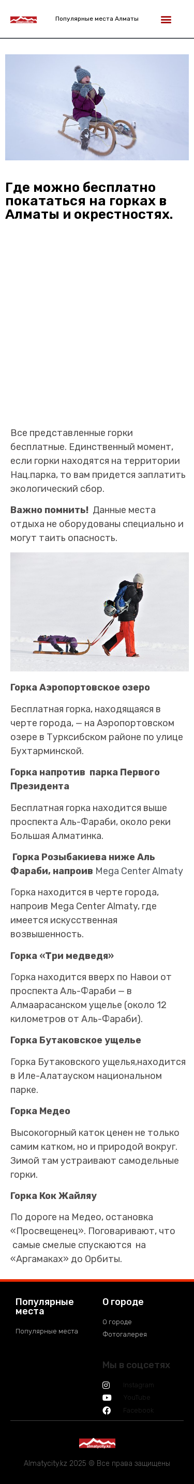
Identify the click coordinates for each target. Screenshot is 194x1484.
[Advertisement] (97, 329)
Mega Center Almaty (139, 871)
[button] (165, 18)
